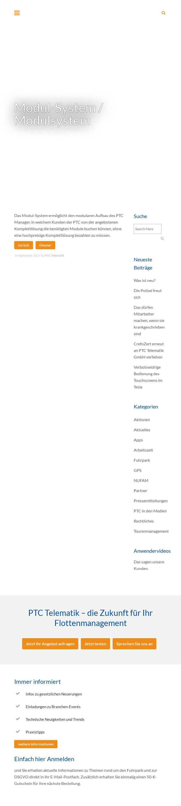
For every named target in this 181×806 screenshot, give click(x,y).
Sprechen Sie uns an (134, 643)
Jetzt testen (95, 643)
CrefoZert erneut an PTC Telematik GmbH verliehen (149, 350)
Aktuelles (142, 429)
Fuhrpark (142, 460)
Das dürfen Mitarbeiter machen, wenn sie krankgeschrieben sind (149, 320)
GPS (137, 470)
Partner (140, 490)
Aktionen (142, 419)
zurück (23, 245)
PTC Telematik (54, 255)
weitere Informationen (36, 744)
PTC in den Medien (150, 510)
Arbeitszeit (143, 449)
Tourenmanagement (151, 531)
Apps (138, 439)
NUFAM (141, 480)
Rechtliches (144, 520)
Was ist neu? (144, 280)
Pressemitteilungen (151, 500)
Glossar (45, 245)
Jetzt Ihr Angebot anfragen (50, 643)
